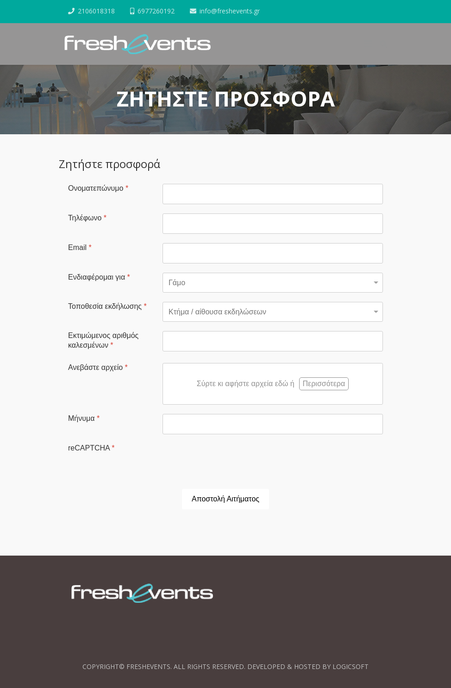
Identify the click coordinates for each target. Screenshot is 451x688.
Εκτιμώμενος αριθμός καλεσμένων (103, 340)
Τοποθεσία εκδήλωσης (107, 306)
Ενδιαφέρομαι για (99, 277)
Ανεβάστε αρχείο (98, 367)
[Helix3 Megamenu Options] (368, 44)
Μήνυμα (84, 418)
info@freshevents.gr (230, 10)
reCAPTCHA (91, 448)
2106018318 (96, 10)
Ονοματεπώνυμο (98, 188)
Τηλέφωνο (87, 218)
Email (80, 247)
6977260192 (156, 10)
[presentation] (233, 462)
